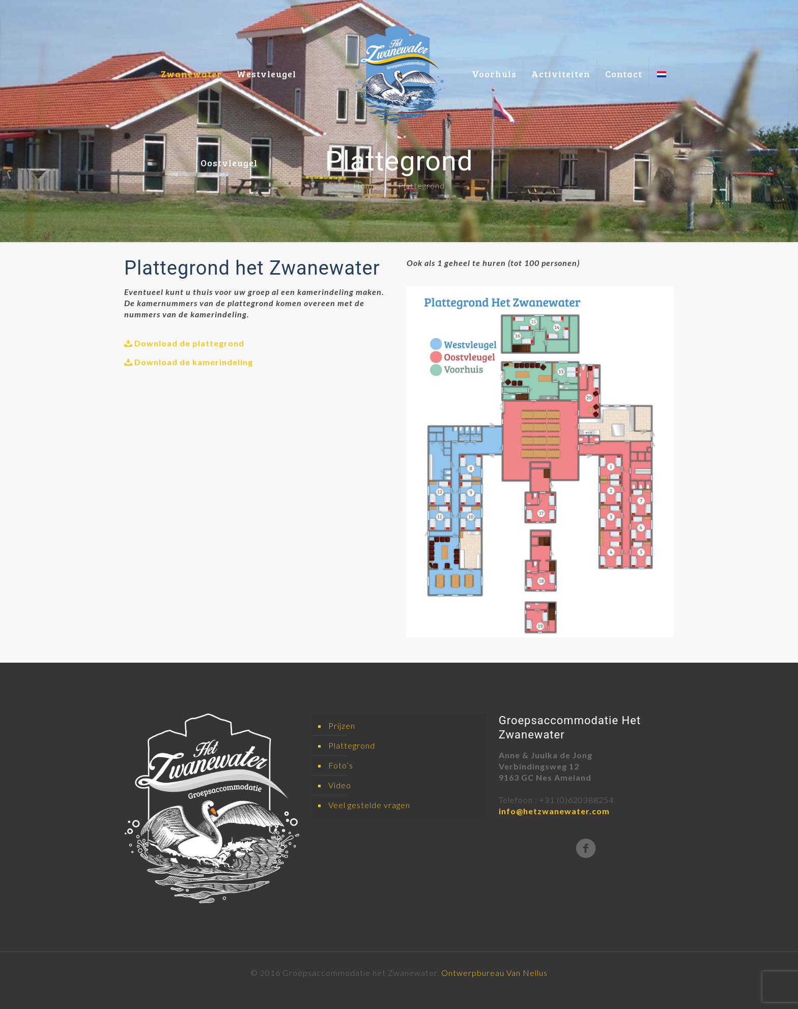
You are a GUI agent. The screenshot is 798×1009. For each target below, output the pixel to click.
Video (339, 785)
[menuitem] (661, 44)
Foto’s (340, 765)
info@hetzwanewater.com (554, 811)
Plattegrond (351, 745)
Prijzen (341, 725)
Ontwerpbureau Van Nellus (494, 972)
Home (365, 185)
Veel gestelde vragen (369, 805)
